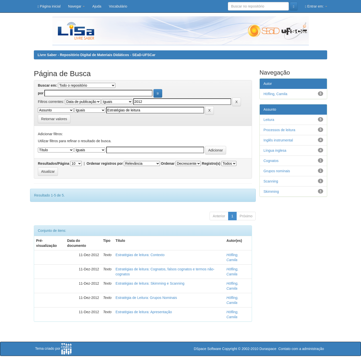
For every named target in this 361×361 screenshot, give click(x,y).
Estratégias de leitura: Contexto (140, 255)
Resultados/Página (53, 163)
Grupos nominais (276, 171)
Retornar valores (54, 119)
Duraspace (268, 349)
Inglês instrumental (278, 140)
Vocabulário (118, 6)
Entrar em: (316, 6)
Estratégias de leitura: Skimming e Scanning (150, 283)
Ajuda (96, 6)
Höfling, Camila (275, 94)
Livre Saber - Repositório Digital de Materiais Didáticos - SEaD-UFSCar (96, 55)
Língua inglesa (274, 150)
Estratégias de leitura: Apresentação (144, 312)
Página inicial (49, 6)
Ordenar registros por (104, 163)
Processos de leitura (279, 130)
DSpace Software (207, 349)
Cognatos (271, 161)
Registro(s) (211, 163)
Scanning (270, 181)
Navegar (76, 6)
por (41, 93)
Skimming (271, 192)
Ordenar (167, 163)
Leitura (268, 120)
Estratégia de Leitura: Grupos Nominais (146, 298)
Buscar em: (47, 85)
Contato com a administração (301, 349)
